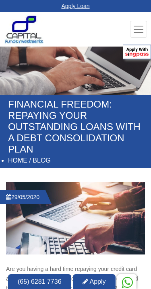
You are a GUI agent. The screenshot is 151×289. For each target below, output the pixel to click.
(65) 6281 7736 (40, 281)
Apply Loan (75, 6)
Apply (94, 281)
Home (17, 160)
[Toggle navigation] (138, 29)
